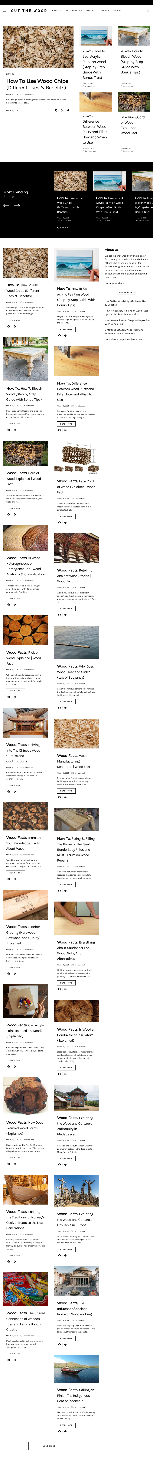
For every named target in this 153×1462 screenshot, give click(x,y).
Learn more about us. (116, 253)
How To (10, 74)
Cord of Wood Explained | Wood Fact (124, 309)
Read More (15, 290)
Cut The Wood (29, 11)
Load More (49, 1416)
